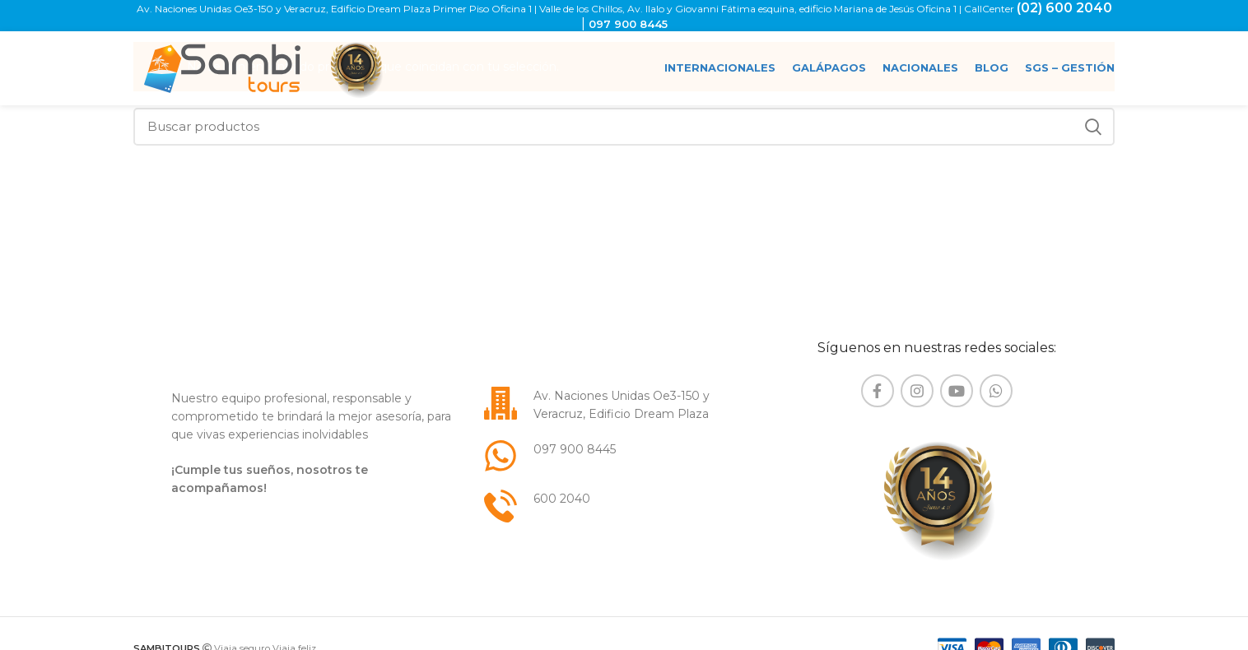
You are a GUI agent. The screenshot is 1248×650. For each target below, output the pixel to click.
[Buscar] (624, 127)
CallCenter (990, 8)
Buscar (1092, 127)
